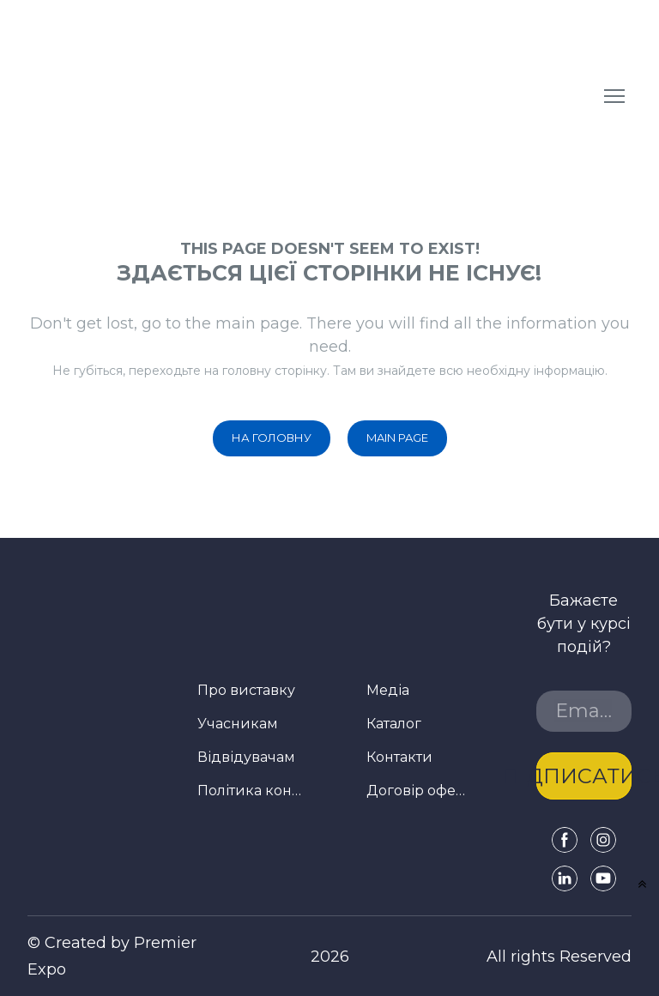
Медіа (387, 690)
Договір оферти (418, 790)
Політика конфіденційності (249, 790)
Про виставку (246, 690)
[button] (271, 438)
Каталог (393, 723)
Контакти (399, 757)
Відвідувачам (246, 757)
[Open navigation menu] (614, 96)
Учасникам (237, 723)
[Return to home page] (159, 96)
